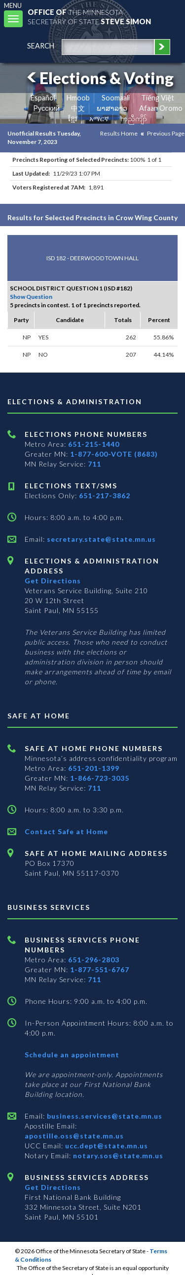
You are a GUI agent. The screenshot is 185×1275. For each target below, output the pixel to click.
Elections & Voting (99, 78)
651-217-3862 (104, 495)
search (40, 46)
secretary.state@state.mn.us (100, 539)
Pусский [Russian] (46, 108)
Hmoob (78, 98)
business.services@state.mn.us (103, 1116)
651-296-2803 (93, 959)
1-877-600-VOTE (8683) (114, 454)
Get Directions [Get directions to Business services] (53, 1187)
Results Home (119, 133)
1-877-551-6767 (99, 969)
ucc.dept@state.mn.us (105, 1145)
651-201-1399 (93, 768)
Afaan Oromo (161, 108)
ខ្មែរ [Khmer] (72, 118)
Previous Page (166, 133)
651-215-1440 (93, 444)
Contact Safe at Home (66, 831)
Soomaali (116, 98)
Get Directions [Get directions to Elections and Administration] (53, 580)
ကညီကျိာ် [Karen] (133, 118)
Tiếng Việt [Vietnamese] (157, 98)
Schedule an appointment (72, 1054)
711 (94, 464)
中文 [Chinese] (78, 108)
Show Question (31, 296)
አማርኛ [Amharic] (99, 118)
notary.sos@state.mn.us (117, 1155)
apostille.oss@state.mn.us (74, 1136)
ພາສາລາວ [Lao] (112, 108)
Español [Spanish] (43, 98)
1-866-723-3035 (99, 778)
